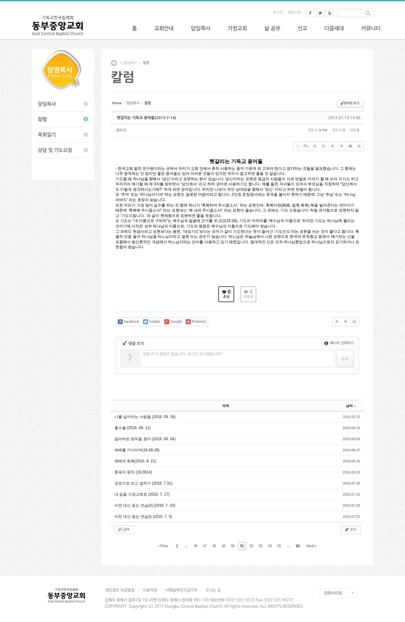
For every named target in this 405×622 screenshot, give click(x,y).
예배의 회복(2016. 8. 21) (135, 461)
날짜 (351, 406)
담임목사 (129, 63)
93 (297, 546)
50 (232, 546)
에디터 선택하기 (339, 343)
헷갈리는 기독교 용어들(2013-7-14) (146, 118)
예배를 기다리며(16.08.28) (137, 450)
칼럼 (146, 63)
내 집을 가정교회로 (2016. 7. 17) (142, 494)
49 (223, 546)
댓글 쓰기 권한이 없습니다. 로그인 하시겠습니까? (183, 354)
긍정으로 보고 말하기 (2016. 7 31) (143, 483)
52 (251, 546)
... (186, 546)
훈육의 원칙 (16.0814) (133, 472)
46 (195, 546)
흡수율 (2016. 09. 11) (133, 428)
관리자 (121, 130)
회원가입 (294, 12)
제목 (225, 406)
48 (214, 546)
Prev (163, 546)
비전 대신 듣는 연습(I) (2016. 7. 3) (143, 516)
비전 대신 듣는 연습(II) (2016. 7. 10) (145, 505)
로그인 (278, 12)
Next (311, 546)
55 (279, 546)
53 (260, 546)
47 (205, 546)
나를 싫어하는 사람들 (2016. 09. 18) (145, 417)
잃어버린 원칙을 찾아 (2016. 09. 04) (145, 439)
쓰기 (350, 529)
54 (269, 546)
